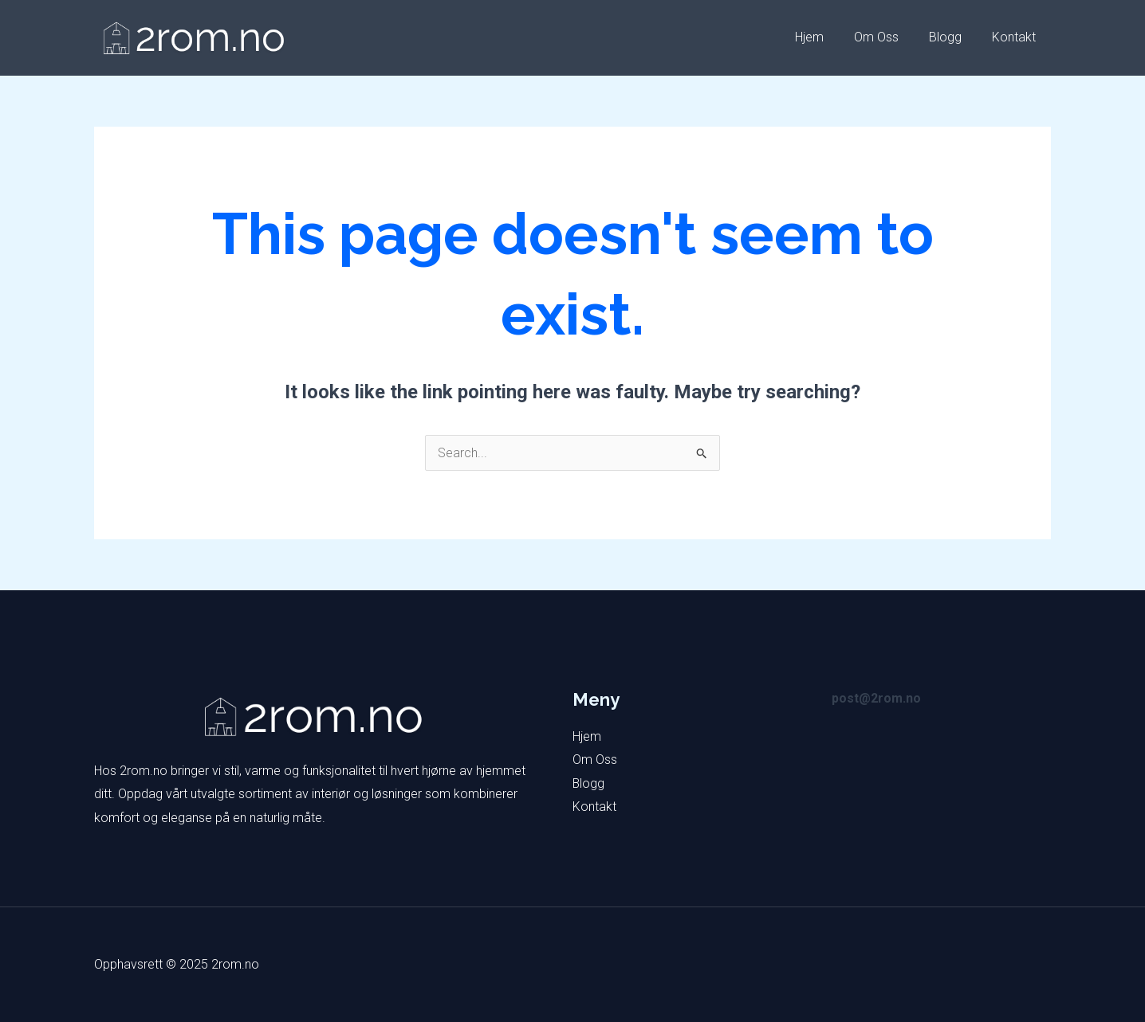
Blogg (952, 37)
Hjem (826, 37)
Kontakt (1016, 37)
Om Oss (888, 37)
